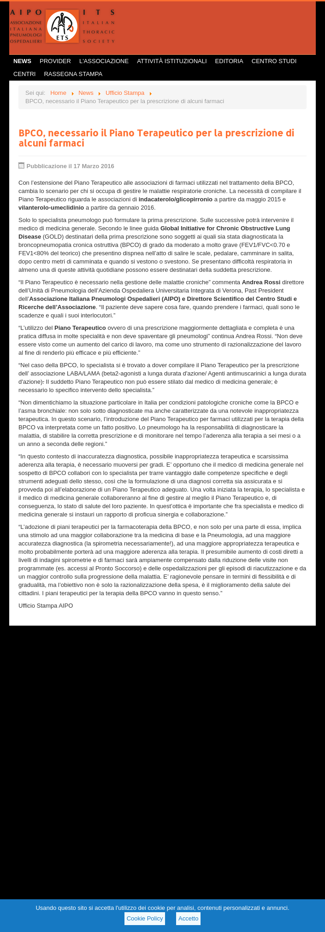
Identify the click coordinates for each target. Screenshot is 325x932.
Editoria (229, 61)
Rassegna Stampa (73, 73)
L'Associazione (104, 61)
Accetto (188, 918)
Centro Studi (274, 61)
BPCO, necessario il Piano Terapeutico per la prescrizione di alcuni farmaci (156, 138)
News (22, 61)
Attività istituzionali (172, 61)
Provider (55, 61)
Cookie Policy (145, 918)
